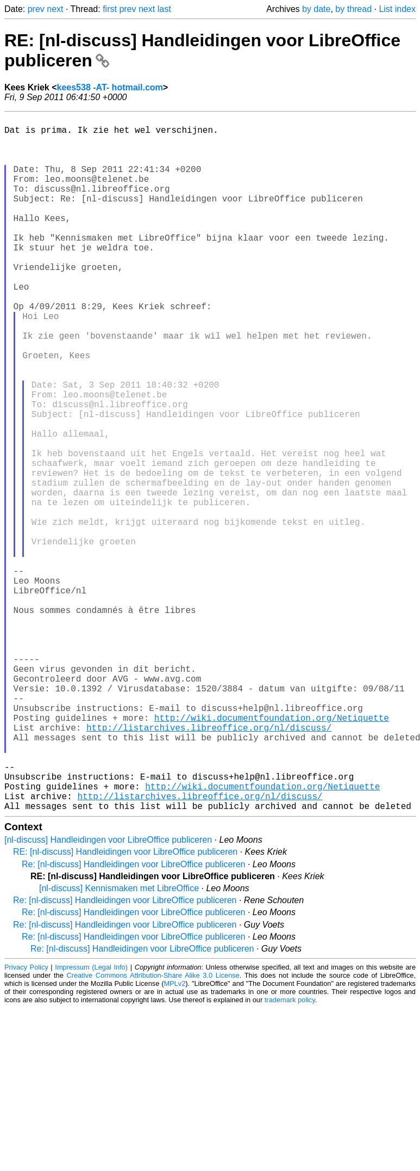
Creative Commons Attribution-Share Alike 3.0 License (152, 1130)
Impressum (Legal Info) (91, 1122)
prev (36, 9)
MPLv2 (174, 1138)
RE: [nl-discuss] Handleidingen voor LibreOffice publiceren (125, 1006)
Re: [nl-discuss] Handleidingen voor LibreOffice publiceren (133, 1018)
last (164, 9)
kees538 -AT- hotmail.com (110, 87)
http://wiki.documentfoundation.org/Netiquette (271, 853)
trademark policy (290, 1154)
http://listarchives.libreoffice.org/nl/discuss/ (208, 864)
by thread (353, 9)
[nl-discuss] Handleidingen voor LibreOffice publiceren (108, 994)
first (110, 9)
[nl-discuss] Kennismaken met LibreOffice (119, 1042)
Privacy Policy (26, 1122)
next (55, 9)
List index (397, 9)
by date (316, 9)
